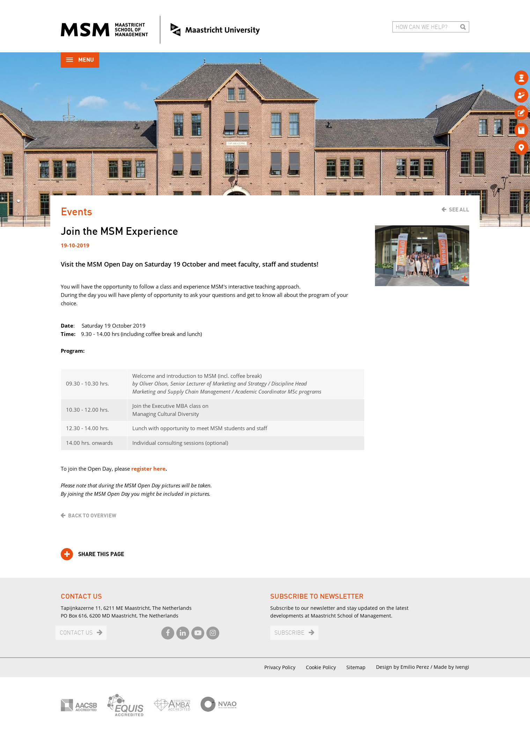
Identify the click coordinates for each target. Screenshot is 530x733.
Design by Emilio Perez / (405, 667)
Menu (80, 60)
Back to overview (92, 515)
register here (148, 468)
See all (459, 209)
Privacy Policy (279, 667)
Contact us (76, 633)
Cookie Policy (321, 667)
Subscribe (289, 633)
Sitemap (356, 667)
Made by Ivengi (451, 667)
